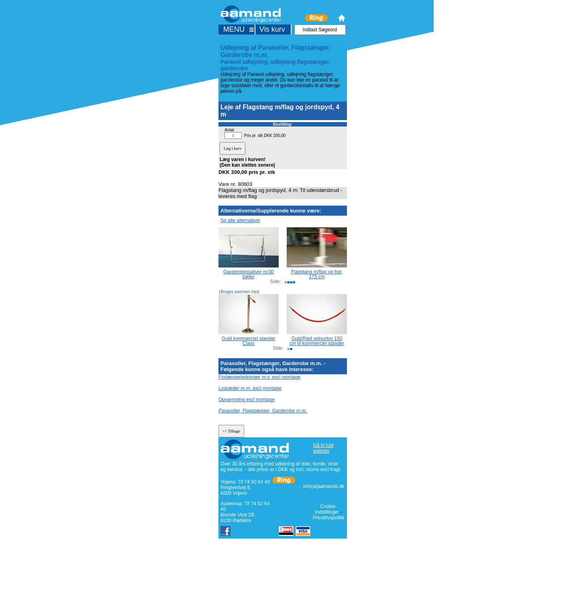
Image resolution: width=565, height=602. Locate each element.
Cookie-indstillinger (327, 509)
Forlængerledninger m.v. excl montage (259, 377)
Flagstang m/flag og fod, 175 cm (317, 274)
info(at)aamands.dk (324, 486)
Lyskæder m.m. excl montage (249, 388)
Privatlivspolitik (329, 517)
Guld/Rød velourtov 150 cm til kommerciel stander (317, 341)
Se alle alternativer (240, 220)
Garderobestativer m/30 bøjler (248, 274)
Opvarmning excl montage (246, 399)
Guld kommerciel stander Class (248, 341)
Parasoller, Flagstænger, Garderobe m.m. (262, 411)
